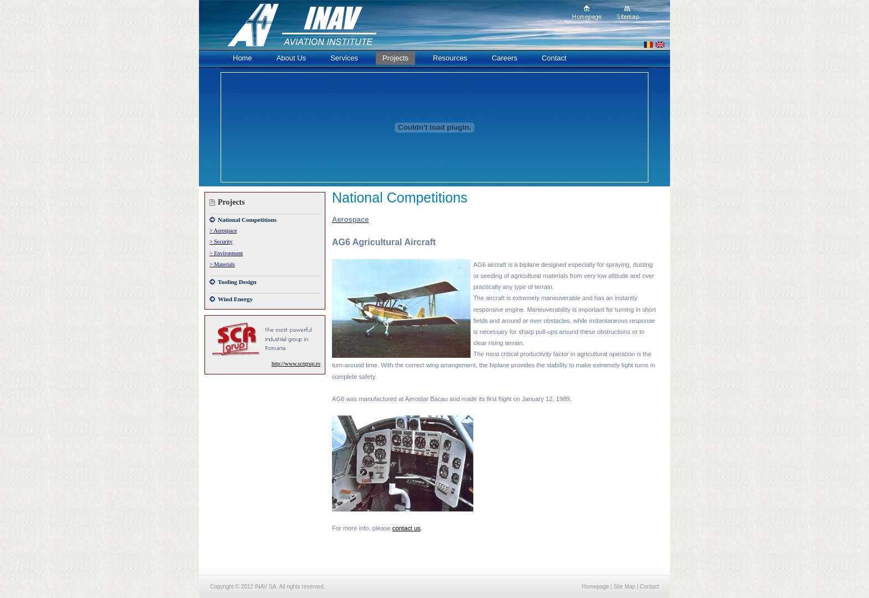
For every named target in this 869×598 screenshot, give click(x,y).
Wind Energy (235, 299)
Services (344, 58)
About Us (291, 58)
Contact (553, 58)
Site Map (624, 587)
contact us (406, 528)
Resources (450, 58)
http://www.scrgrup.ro (296, 364)
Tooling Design (237, 281)
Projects (395, 58)
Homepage (595, 587)
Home (242, 58)
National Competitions (247, 219)
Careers (504, 58)
